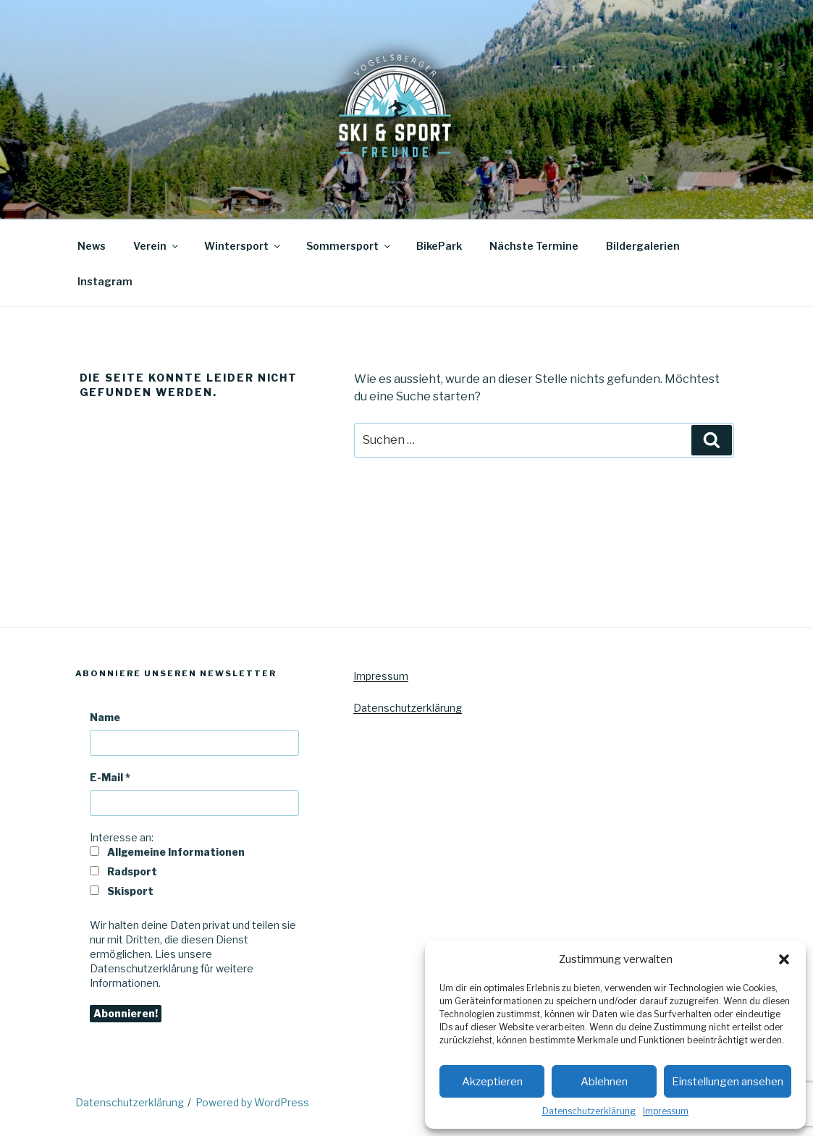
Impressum (665, 1111)
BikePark (439, 246)
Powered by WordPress (252, 1102)
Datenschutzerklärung (589, 1111)
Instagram (104, 281)
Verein (156, 246)
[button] (784, 959)
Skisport (121, 891)
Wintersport (243, 246)
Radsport (123, 871)
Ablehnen (604, 1081)
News (91, 246)
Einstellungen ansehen (727, 1081)
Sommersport (349, 246)
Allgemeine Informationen (167, 852)
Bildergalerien (643, 246)
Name (105, 717)
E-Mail (110, 777)
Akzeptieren (492, 1081)
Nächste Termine (533, 246)
